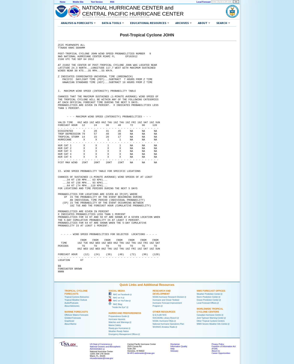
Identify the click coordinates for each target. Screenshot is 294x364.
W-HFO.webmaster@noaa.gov (141, 353)
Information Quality (178, 346)
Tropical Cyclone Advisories (76, 297)
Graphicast (69, 321)
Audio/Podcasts (71, 303)
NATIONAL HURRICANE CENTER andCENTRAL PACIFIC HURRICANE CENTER (133, 11)
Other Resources (164, 312)
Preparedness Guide (118, 316)
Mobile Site (78, 2)
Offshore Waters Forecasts (76, 315)
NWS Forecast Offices (211, 291)
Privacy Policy (218, 344)
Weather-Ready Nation (119, 331)
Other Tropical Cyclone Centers (211, 321)
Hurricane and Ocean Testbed (166, 300)
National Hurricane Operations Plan (168, 324)
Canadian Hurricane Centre (209, 315)
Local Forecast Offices (207, 303)
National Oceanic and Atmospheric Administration (115, 17)
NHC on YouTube (118, 301)
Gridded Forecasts (72, 318)
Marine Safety (115, 325)
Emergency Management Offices (123, 334)
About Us (216, 351)
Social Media (117, 291)
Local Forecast (203, 2)
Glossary (174, 351)
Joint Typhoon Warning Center (210, 318)
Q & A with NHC (160, 315)
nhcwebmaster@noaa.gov (101, 358)
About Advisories (71, 306)
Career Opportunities (221, 353)
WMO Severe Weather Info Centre (212, 324)
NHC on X (115, 298)
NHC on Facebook (119, 294)
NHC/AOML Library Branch (165, 318)
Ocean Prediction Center (208, 300)
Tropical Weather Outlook (75, 300)
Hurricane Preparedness (125, 313)
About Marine (70, 324)
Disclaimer (175, 344)
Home (62, 2)
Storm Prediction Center (207, 297)
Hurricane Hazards (117, 319)
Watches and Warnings (119, 322)
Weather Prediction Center (208, 294)
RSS (112, 2)
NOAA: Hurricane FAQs (163, 321)
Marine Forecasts (76, 312)
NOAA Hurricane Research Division (168, 297)
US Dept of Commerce (100, 344)
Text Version (97, 2)
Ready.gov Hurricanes (118, 328)
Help (172, 349)
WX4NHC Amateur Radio (164, 327)
